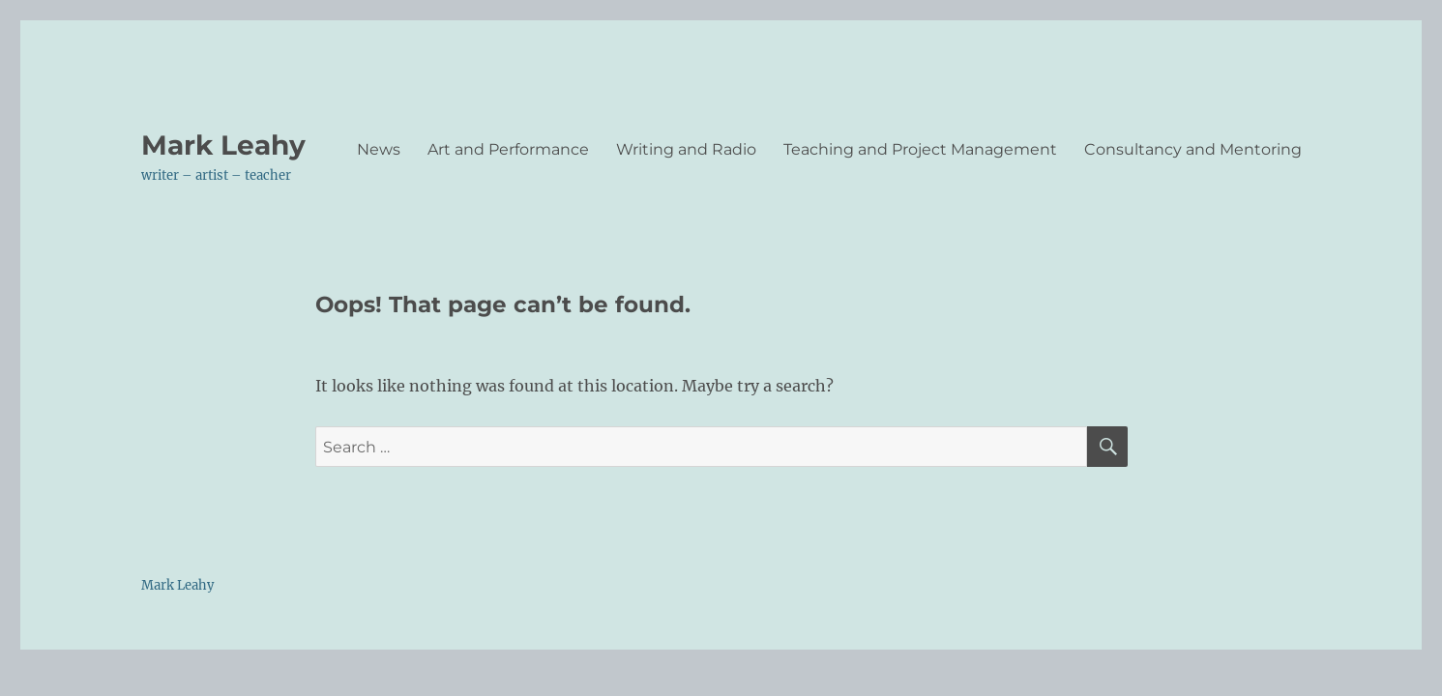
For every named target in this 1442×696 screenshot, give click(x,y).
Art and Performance (508, 149)
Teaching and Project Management (920, 149)
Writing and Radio (686, 149)
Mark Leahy (223, 145)
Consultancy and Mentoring (1193, 149)
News (378, 149)
